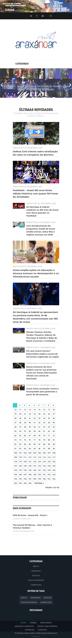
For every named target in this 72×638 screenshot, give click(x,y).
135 (53, 466)
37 (16, 422)
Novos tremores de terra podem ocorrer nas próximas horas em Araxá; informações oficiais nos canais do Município (41, 373)
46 (16, 427)
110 (20, 457)
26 (49, 414)
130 (29, 466)
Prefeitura (18, 148)
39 (25, 422)
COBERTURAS (36, 585)
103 (29, 453)
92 (20, 448)
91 (16, 448)
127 (15, 466)
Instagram (43, 15)
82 (16, 444)
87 (39, 444)
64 (16, 435)
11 (20, 409)
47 (20, 427)
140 (34, 470)
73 (16, 440)
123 (39, 461)
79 (44, 440)
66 (25, 435)
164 (20, 483)
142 (44, 470)
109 (15, 457)
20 (20, 414)
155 (20, 479)
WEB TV (36, 566)
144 (53, 470)
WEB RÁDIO (36, 571)
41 (35, 422)
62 (49, 431)
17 (49, 409)
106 (44, 453)
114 (39, 457)
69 (39, 435)
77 (35, 440)
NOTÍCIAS (36, 576)
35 (49, 418)
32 (35, 418)
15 (39, 409)
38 (20, 422)
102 (25, 453)
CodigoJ (36, 636)
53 (49, 427)
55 (16, 431)
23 (35, 414)
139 (29, 470)
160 (44, 479)
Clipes (15, 531)
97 (44, 448)
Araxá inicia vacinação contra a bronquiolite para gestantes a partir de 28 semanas (42, 391)
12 (25, 409)
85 (30, 444)
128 (20, 466)
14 (35, 409)
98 (49, 448)
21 (25, 414)
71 (49, 435)
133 (44, 466)
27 (54, 414)
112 (29, 457)
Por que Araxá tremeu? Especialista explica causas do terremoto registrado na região (42, 354)
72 (54, 435)
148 (29, 474)
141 (39, 470)
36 (54, 418)
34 (44, 418)
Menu (15, 15)
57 (25, 431)
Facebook (37, 15)
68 (35, 435)
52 (44, 427)
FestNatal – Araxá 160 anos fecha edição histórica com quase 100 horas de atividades (35, 193)
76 (30, 440)
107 (49, 453)
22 (30, 414)
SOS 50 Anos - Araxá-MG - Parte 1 (30, 515)
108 (53, 453)
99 (54, 448)
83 (20, 444)
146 (20, 474)
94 (30, 448)
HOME (23, 622)
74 (20, 440)
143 (49, 470)
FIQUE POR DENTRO (36, 580)
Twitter (31, 15)
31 (30, 418)
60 (39, 431)
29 (20, 418)
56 (20, 431)
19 (16, 414)
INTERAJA (29, 630)
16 (44, 409)
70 (44, 435)
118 (15, 461)
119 (20, 461)
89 (49, 444)
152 (49, 474)
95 (35, 448)
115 (44, 457)
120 (25, 461)
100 (15, 453)
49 (30, 427)
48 (25, 427)
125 (49, 461)
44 (49, 422)
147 (25, 474)
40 (30, 422)
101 (20, 453)
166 (29, 483)
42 (39, 422)
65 (20, 435)
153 (53, 474)
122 (34, 461)
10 (16, 409)
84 (25, 444)
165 (25, 483)
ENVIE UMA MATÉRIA (47, 626)
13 (30, 409)
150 (39, 474)
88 (44, 444)
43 (44, 422)
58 (30, 431)
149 (34, 474)
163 (15, 483)
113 (34, 457)
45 (54, 422)
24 (39, 414)
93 (25, 448)
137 (20, 470)
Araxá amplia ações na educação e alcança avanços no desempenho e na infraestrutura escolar (36, 273)
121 (29, 461)
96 (39, 448)
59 (35, 431)
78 (39, 440)
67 (30, 435)
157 (29, 479)
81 (54, 440)
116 (49, 457)
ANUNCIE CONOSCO (24, 626)
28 (16, 418)
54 (54, 427)
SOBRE (33, 622)
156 (25, 479)
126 (53, 461)
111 (25, 457)
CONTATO (42, 630)
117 (53, 457)
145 (15, 474)
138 (25, 470)
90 (54, 444)
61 (44, 431)
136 (15, 470)
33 (39, 418)
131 (34, 466)
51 (39, 427)
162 (53, 479)
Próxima (38, 483)
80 (49, 440)
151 (44, 474)
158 (34, 479)
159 (39, 479)
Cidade (16, 519)
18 (54, 409)
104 (34, 453)
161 (49, 479)
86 (35, 444)
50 (35, 427)
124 (44, 461)
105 (39, 453)
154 (15, 479)
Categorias (22, 63)
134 (49, 466)
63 (54, 431)
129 (25, 466)
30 (25, 418)
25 (44, 414)
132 (39, 466)
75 (25, 440)
